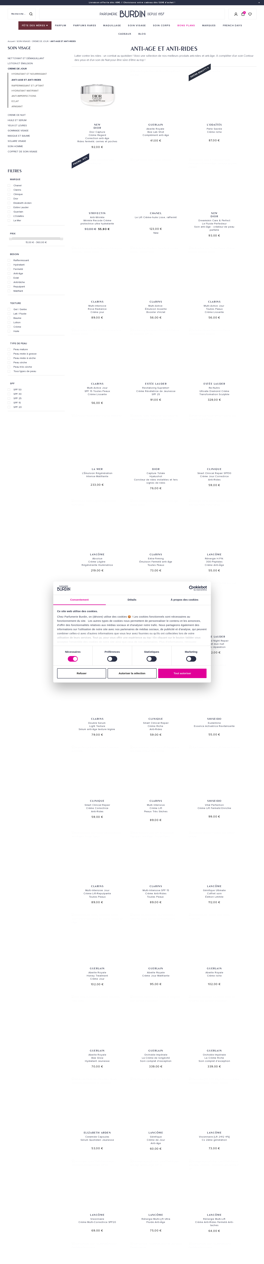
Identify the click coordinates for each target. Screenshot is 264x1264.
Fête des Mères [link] (59, 1253)
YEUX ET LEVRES (17, 125)
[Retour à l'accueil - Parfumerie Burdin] (132, 14)
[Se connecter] (236, 14)
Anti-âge (18, 273)
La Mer (17, 220)
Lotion (16, 322)
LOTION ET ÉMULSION (20, 63)
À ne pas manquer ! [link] (61, 1242)
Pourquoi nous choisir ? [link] (66, 1248)
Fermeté (18, 269)
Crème (17, 326)
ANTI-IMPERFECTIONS (24, 96)
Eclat (16, 277)
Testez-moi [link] (100, 1219)
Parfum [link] (54, 1188)
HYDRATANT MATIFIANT (25, 91)
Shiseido (236, 497)
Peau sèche (20, 362)
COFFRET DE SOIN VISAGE (22, 151)
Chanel (17, 185)
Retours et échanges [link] (106, 1193)
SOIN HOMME (15, 146)
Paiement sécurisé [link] (183, 1155)
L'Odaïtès (18, 216)
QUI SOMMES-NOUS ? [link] (19, 1198)
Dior (15, 198)
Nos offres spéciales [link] (63, 1237)
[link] (35, 25)
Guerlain (18, 211)
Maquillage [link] (57, 1204)
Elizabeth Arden (22, 202)
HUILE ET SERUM (17, 120)
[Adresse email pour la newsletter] (217, 1202)
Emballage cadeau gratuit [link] (132, 1155)
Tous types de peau (24, 371)
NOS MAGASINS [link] (146, 1179)
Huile (16, 331)
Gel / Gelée (20, 309)
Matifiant (18, 290)
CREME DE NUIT (17, 115)
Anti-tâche (19, 282)
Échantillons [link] (101, 1213)
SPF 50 (17, 389)
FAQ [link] (95, 1233)
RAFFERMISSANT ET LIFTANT (28, 85)
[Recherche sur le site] (21, 14)
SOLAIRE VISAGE (17, 141)
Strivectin (235, 114)
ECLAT (15, 101)
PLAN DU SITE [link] (58, 1231)
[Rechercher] (31, 14)
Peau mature (20, 349)
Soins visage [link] (58, 1193)
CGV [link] (10, 1243)
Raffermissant (21, 260)
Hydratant (19, 264)
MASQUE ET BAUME (19, 136)
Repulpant (19, 286)
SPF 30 (17, 393)
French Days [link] (58, 1258)
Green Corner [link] (59, 1220)
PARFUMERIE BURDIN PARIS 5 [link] (151, 1201)
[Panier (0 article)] (243, 14)
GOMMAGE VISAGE (18, 130)
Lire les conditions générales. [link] (194, 1214)
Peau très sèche (22, 366)
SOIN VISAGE (19, 47)
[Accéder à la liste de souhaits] (250, 14)
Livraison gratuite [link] (30, 1155)
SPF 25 (17, 398)
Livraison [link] (99, 1188)
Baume (17, 318)
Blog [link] (53, 1226)
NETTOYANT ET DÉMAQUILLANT (26, 58)
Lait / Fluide (19, 313)
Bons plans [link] (57, 1215)
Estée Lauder (21, 207)
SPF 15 (17, 402)
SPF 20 (17, 407)
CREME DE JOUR (17, 69)
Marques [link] (55, 1210)
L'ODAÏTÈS (188, 114)
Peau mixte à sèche (24, 358)
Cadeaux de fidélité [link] (234, 1155)
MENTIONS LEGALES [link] (24, 1243)
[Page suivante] (175, 1110)
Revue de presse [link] (145, 1230)
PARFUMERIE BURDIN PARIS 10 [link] (151, 1188)
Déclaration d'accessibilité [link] (110, 1248)
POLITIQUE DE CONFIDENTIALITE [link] (25, 1239)
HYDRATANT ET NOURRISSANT (29, 74)
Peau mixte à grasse (25, 353)
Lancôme (236, 347)
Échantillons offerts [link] (81, 1155)
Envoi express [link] (115, 1188)
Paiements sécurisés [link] (105, 1199)
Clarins (17, 189)
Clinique (18, 194)
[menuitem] (35, 25)
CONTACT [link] (98, 1242)
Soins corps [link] (58, 1199)
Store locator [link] (145, 1235)
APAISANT (17, 106)
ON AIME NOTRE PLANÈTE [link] (21, 1248)
